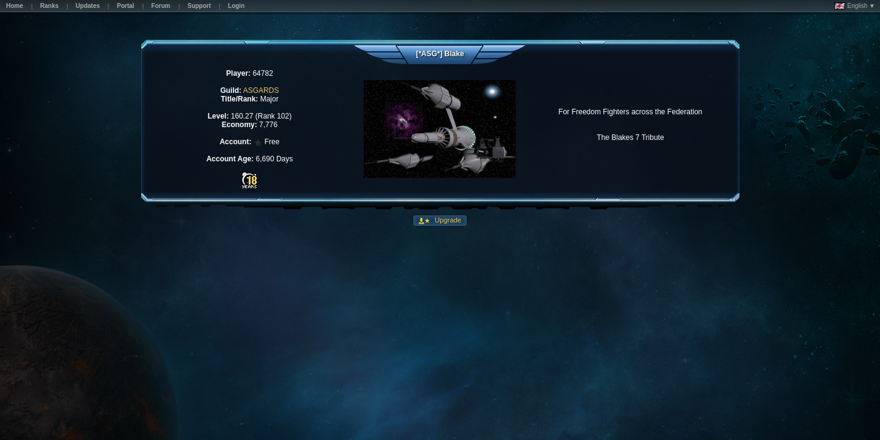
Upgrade (447, 220)
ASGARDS (261, 90)
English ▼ (854, 6)
